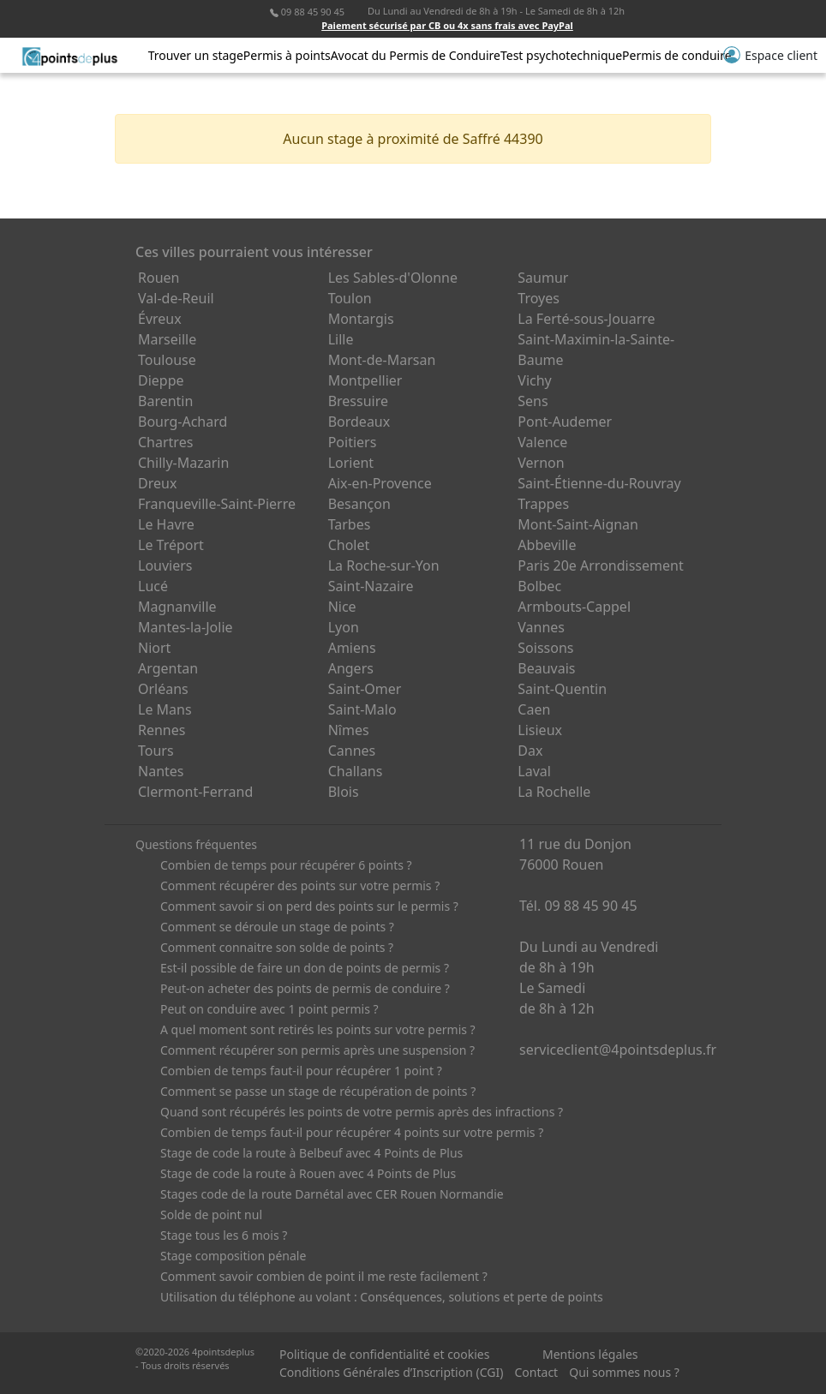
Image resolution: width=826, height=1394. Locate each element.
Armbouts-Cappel (574, 606)
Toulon (350, 298)
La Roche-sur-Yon (384, 565)
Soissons (545, 647)
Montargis (361, 318)
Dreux (157, 483)
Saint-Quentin (562, 688)
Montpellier (365, 380)
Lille (341, 339)
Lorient (351, 462)
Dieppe (161, 380)
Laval (534, 771)
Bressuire (358, 401)
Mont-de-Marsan (382, 359)
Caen (534, 709)
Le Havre (166, 524)
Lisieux (540, 730)
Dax (530, 750)
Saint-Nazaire (371, 586)
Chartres (165, 442)
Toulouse (167, 359)
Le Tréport (171, 544)
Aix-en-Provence (380, 483)
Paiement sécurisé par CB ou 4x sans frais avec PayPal (447, 25)
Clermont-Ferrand (195, 791)
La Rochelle (554, 791)
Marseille (167, 339)
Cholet (349, 544)
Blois (343, 791)
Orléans (163, 688)
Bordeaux (359, 421)
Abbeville (547, 544)
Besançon (359, 503)
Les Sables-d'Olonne (393, 277)
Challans (355, 771)
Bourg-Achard (182, 421)
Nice (342, 606)
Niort (154, 647)
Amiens (352, 647)
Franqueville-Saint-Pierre (217, 503)
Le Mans (165, 709)
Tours (156, 750)
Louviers (165, 565)
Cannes (352, 750)
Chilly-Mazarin (183, 462)
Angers (351, 668)
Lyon (343, 627)
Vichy (534, 380)
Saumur (543, 277)
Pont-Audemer (565, 421)
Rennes (161, 730)
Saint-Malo (362, 709)
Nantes (161, 771)
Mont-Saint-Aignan (578, 524)
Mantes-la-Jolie (185, 627)
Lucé (153, 586)
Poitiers (352, 442)
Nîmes (348, 730)
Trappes (543, 503)
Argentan (168, 668)
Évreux (160, 318)
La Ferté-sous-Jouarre (586, 318)
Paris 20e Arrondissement (600, 565)
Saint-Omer (365, 688)
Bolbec (539, 586)
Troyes (539, 298)
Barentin (165, 401)
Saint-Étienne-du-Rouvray (599, 483)
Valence (542, 442)
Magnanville (177, 606)
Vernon (541, 462)
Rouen (158, 277)
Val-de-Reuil (176, 298)
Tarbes (349, 524)
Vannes (541, 627)
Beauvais (546, 668)
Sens (533, 401)
